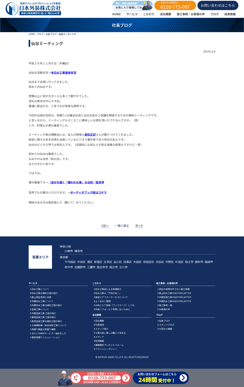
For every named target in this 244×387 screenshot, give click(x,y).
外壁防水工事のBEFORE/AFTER (175, 301)
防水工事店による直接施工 (108, 289)
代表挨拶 (99, 324)
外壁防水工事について (42, 301)
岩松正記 (90, 134)
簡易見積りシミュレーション (46, 337)
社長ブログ (51, 34)
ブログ (40, 34)
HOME (32, 34)
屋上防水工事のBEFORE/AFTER (175, 293)
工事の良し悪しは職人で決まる (110, 332)
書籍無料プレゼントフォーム (109, 344)
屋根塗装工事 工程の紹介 (44, 317)
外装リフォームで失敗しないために (112, 309)
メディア (99, 336)
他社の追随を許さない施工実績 (174, 289)
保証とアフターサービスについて (111, 297)
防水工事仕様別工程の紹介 (45, 293)
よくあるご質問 (102, 301)
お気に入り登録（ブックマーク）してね (114, 305)
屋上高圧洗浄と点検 (41, 297)
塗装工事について (40, 309)
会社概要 (99, 320)
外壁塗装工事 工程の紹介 (44, 313)
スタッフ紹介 (101, 328)
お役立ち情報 (165, 328)
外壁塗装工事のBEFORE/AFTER (175, 297)
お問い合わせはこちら (218, 5)
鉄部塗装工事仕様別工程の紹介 (47, 321)
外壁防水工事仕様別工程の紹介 (47, 305)
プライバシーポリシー (106, 349)
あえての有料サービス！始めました (49, 333)
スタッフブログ (166, 324)
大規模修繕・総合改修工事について (49, 325)
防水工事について (40, 289)
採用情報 (99, 340)
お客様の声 (164, 309)
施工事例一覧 (165, 305)
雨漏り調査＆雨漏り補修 (44, 329)
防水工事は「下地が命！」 (108, 293)
